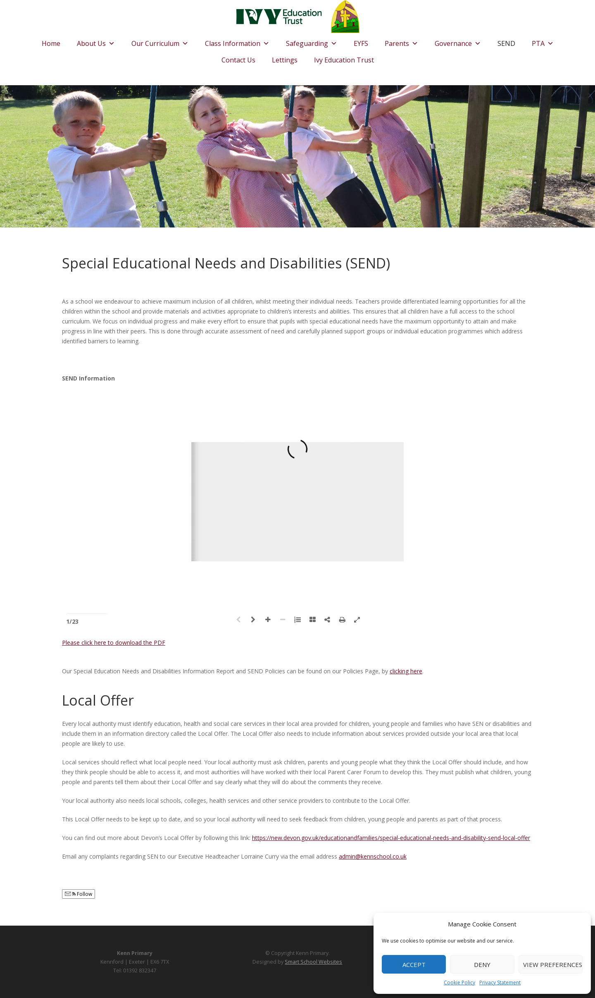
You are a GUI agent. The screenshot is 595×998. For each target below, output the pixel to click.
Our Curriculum (159, 41)
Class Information (237, 41)
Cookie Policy (459, 982)
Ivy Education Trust (344, 60)
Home (51, 43)
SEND (506, 43)
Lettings (285, 60)
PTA (543, 41)
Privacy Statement (500, 982)
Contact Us (238, 60)
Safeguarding (311, 41)
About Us (96, 41)
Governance (458, 41)
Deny (482, 964)
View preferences (552, 964)
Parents (401, 41)
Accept (414, 964)
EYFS (361, 43)
